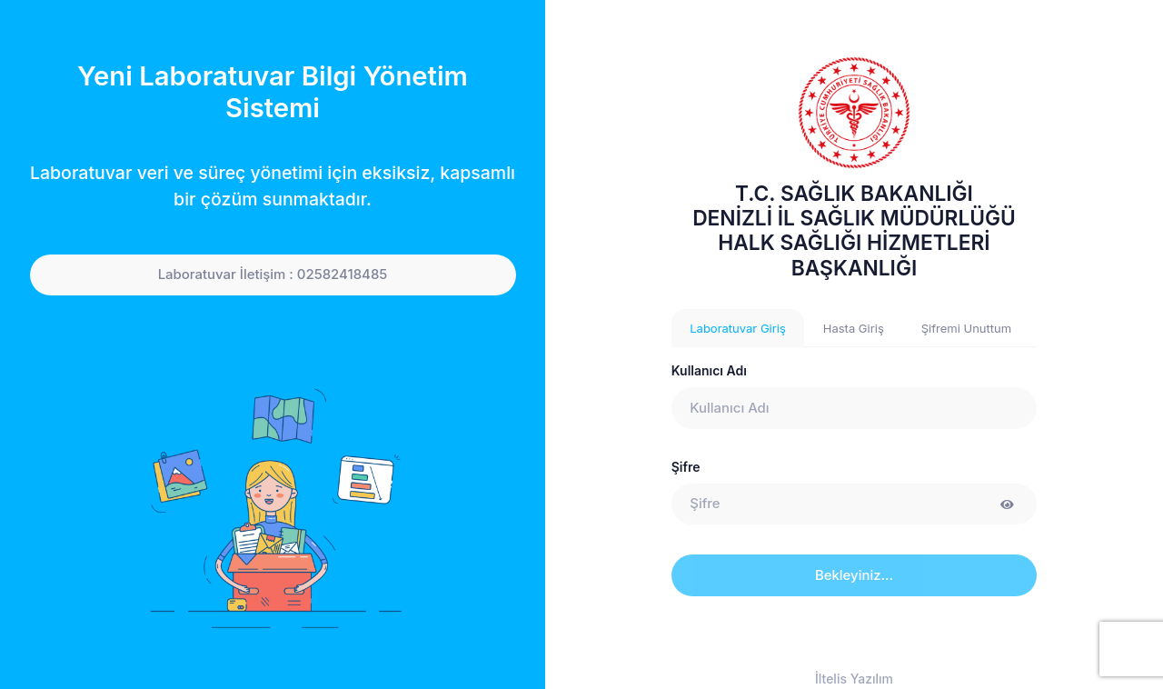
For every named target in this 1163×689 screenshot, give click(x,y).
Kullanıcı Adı (709, 370)
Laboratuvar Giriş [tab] (738, 328)
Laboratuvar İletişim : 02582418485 (273, 274)
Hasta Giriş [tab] (853, 328)
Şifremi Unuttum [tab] (966, 328)
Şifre (686, 466)
